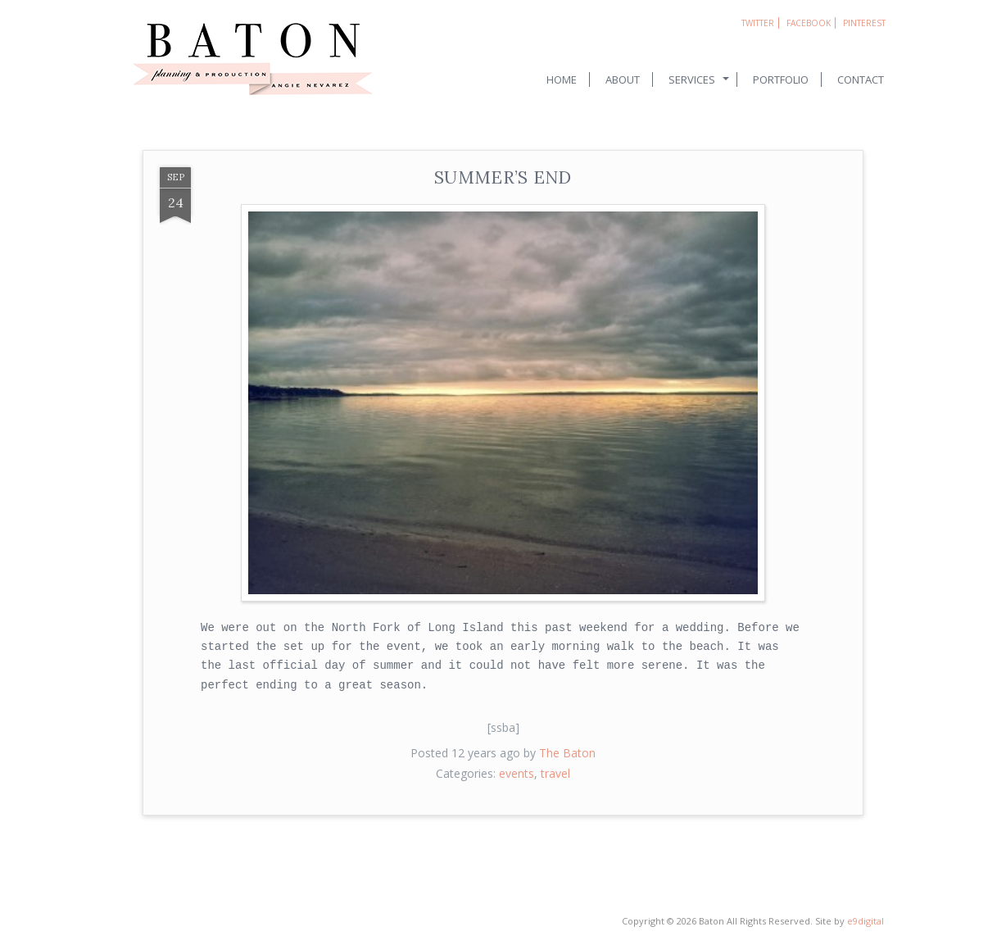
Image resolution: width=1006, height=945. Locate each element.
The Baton (567, 753)
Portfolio (781, 79)
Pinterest (864, 23)
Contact (860, 79)
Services (691, 79)
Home (561, 79)
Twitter (757, 23)
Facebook (808, 23)
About (622, 79)
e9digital (865, 921)
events (516, 773)
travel (555, 773)
